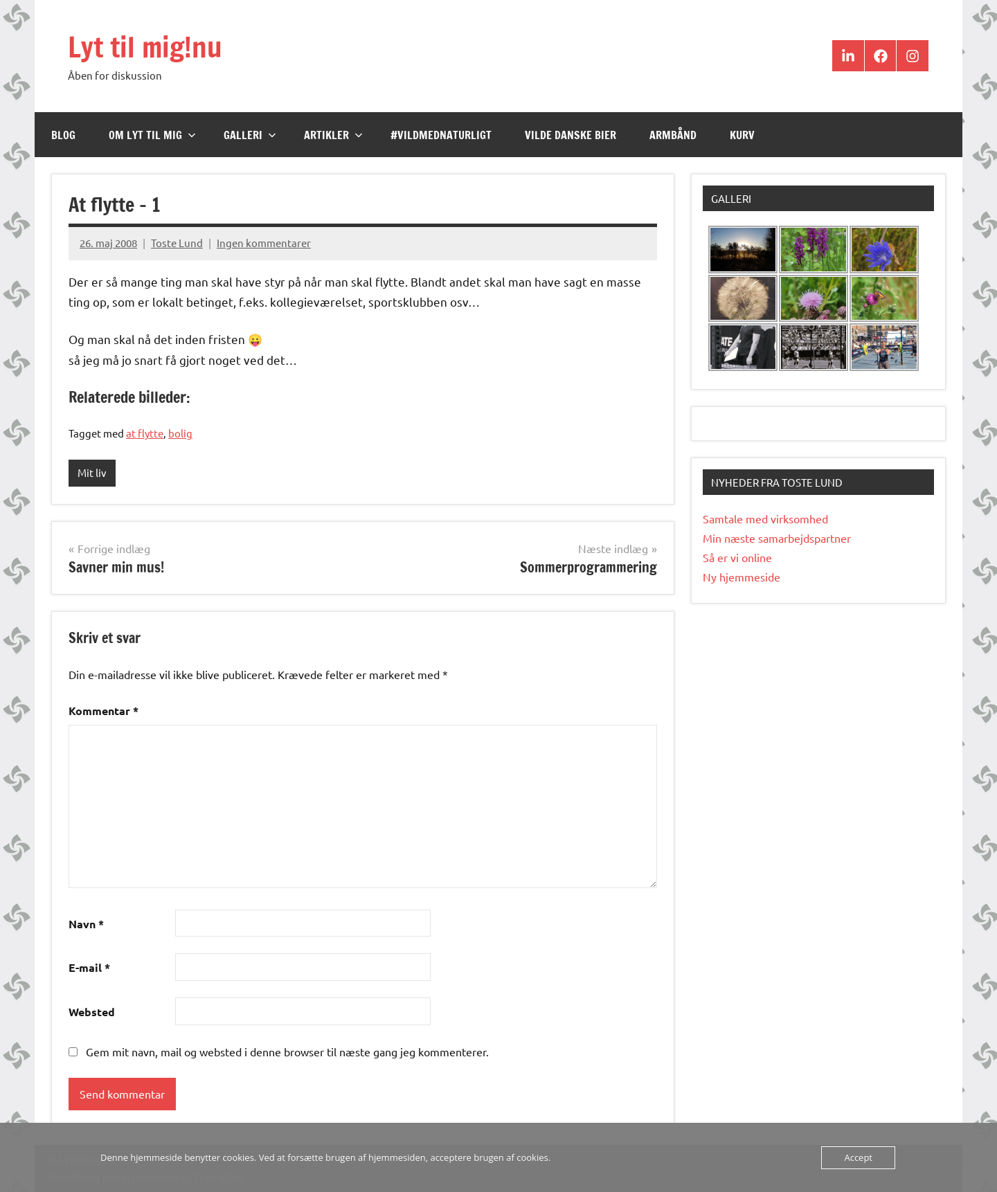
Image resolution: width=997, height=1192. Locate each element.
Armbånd (673, 135)
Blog (63, 135)
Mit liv (92, 472)
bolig (180, 433)
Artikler (333, 135)
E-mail (89, 967)
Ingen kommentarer (264, 242)
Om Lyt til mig (152, 135)
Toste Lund (177, 242)
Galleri (250, 135)
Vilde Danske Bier (570, 135)
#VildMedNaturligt (441, 135)
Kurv (742, 135)
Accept (858, 1157)
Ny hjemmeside (741, 577)
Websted (92, 1011)
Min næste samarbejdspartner (777, 538)
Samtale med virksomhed (765, 518)
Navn (86, 923)
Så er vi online (737, 557)
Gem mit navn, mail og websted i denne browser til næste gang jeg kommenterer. (287, 1051)
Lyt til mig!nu (145, 46)
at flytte (144, 433)
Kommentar (103, 710)
